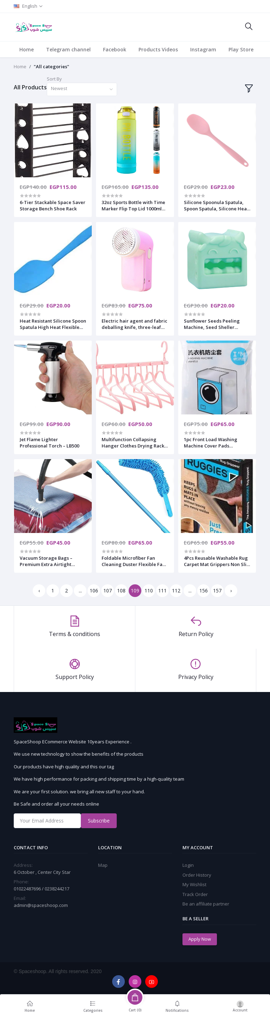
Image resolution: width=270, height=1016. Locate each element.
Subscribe (99, 820)
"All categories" (51, 66)
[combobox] (82, 89)
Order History (196, 875)
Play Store (241, 49)
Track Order (195, 894)
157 (217, 590)
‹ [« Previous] (39, 590)
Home (26, 49)
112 (176, 590)
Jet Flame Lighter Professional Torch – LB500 (49, 442)
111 (162, 590)
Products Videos (158, 49)
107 (107, 590)
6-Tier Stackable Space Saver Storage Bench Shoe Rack (52, 205)
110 (148, 590)
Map (103, 865)
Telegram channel (68, 49)
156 (203, 590)
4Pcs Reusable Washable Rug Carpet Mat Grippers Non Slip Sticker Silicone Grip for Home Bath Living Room (216, 561)
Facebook (114, 49)
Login (188, 865)
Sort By (54, 79)
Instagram (203, 49)
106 (94, 590)
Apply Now (199, 939)
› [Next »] (231, 590)
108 (121, 590)
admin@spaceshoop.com (41, 905)
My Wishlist (194, 884)
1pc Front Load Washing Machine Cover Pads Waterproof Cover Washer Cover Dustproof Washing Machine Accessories (213, 442)
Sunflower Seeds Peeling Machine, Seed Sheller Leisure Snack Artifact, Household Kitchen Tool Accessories (212, 324)
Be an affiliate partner (205, 904)
